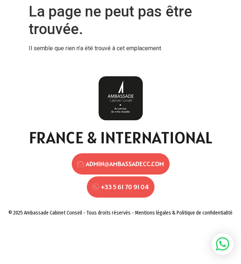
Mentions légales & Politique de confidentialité (184, 213)
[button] (223, 244)
